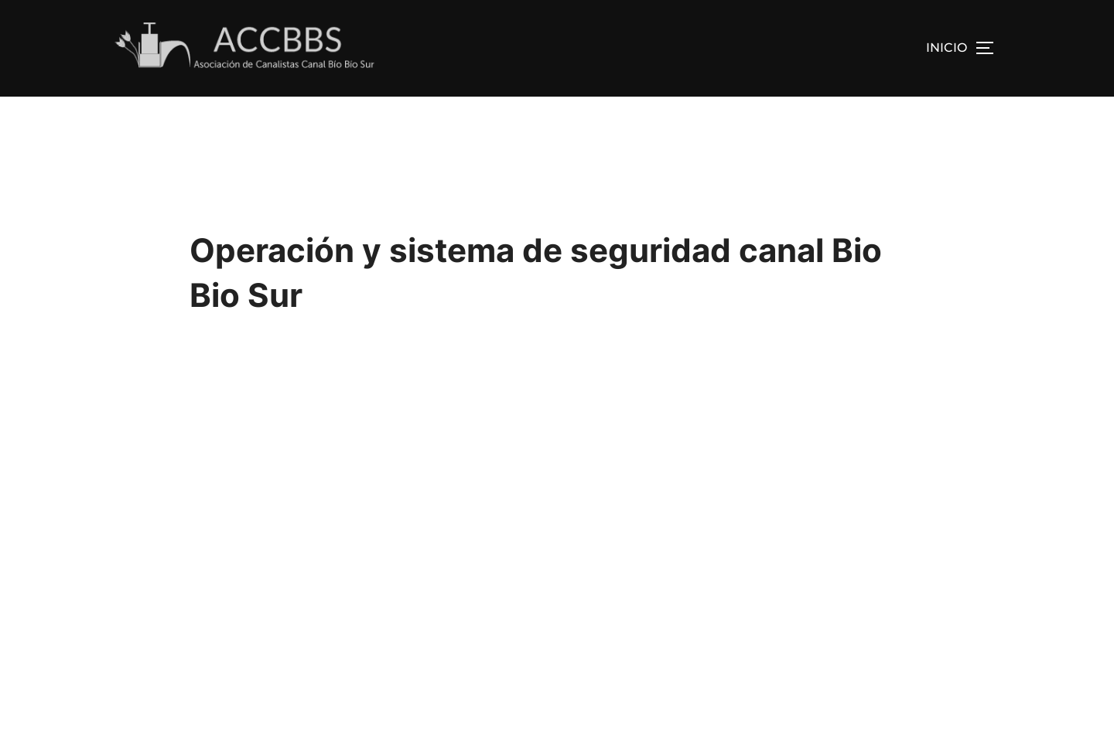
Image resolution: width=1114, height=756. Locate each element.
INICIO (946, 47)
